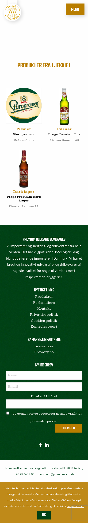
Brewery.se (44, 346)
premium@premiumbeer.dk (56, 474)
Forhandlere (44, 303)
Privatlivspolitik (44, 314)
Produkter (44, 296)
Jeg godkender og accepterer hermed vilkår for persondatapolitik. (44, 417)
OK (44, 515)
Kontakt (44, 308)
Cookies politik (44, 321)
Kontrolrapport (44, 326)
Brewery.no (44, 352)
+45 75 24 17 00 (24, 474)
